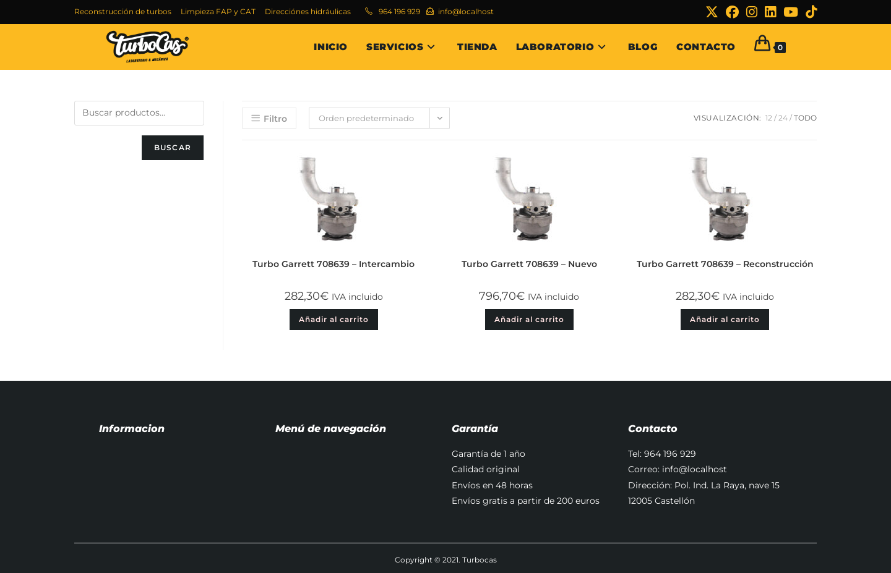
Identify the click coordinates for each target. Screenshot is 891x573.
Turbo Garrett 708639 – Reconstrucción (725, 264)
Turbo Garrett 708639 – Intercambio (333, 264)
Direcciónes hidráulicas (308, 11)
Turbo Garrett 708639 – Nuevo (529, 264)
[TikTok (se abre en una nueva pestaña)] (809, 12)
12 (768, 117)
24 (783, 117)
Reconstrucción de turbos (122, 11)
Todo (805, 117)
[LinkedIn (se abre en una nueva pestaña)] (770, 12)
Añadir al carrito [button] (334, 319)
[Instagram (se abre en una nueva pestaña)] (751, 12)
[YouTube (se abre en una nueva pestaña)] (791, 12)
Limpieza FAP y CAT (218, 11)
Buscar (172, 147)
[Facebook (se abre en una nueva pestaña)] (732, 12)
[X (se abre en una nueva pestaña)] (712, 12)
